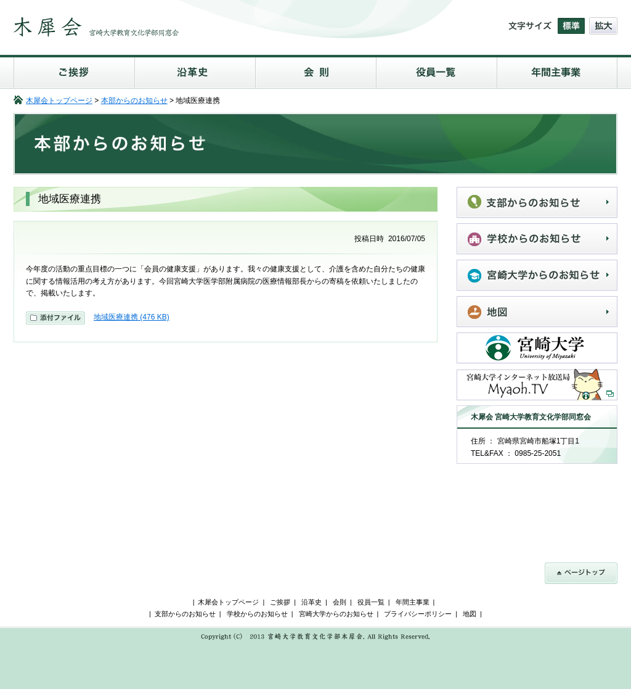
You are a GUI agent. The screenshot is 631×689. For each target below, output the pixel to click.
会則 (315, 71)
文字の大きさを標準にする (571, 26)
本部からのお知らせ (134, 100)
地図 (537, 312)
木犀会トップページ (59, 100)
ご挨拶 (74, 71)
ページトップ (581, 573)
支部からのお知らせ (537, 202)
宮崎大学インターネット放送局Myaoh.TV (537, 384)
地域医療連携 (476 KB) (131, 317)
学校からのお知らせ (537, 239)
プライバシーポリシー (418, 613)
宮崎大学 (537, 348)
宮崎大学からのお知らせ (537, 275)
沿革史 (194, 71)
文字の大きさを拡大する (603, 26)
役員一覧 (436, 71)
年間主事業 (557, 71)
